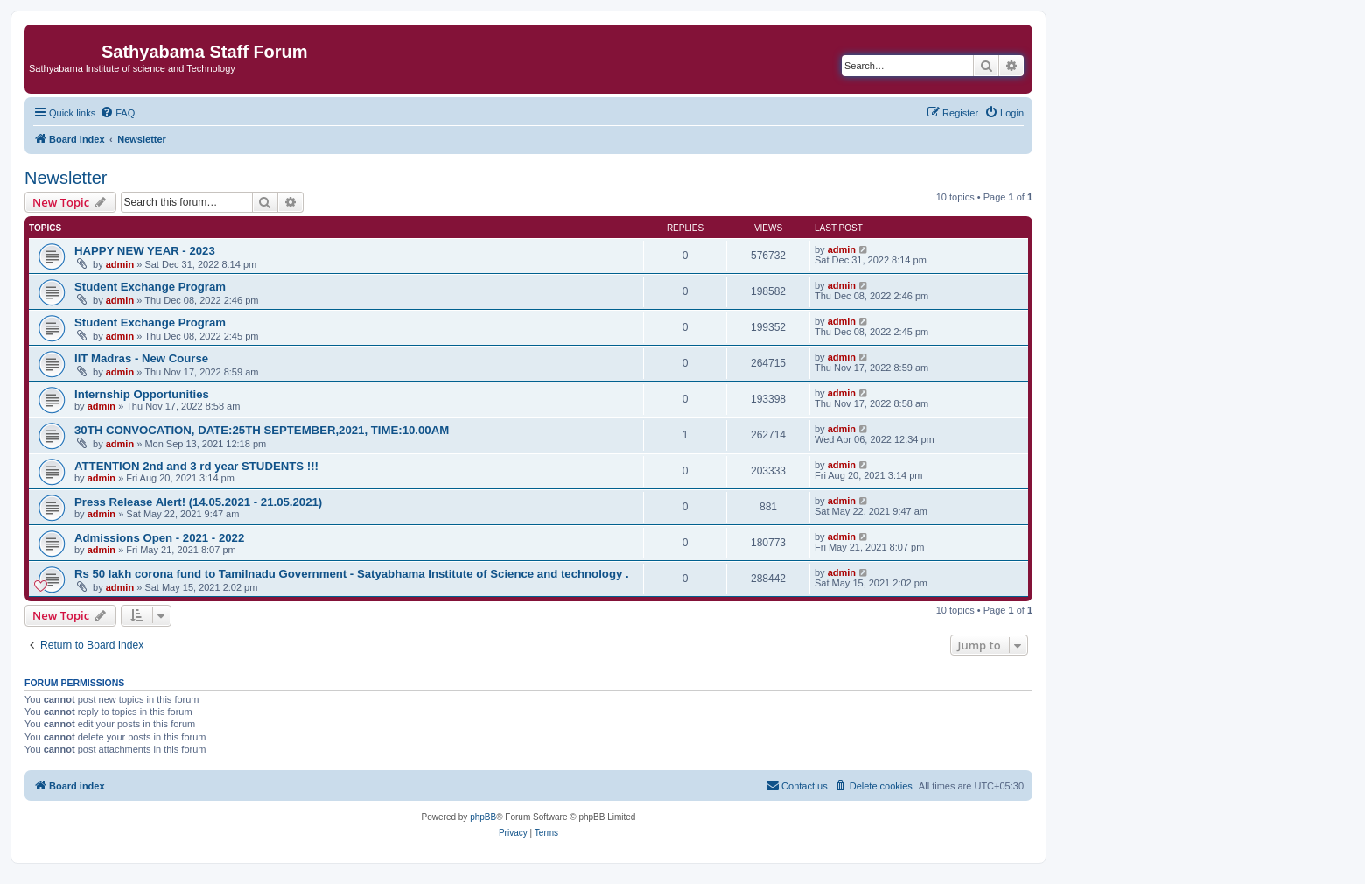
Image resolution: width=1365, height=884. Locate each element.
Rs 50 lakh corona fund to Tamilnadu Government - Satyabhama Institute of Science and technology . (351, 573)
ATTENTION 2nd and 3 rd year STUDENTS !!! (196, 466)
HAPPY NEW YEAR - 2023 (144, 250)
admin (120, 264)
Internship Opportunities (141, 394)
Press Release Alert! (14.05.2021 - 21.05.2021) (198, 502)
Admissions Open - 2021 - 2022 (159, 537)
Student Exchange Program (150, 286)
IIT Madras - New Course (141, 358)
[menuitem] (117, 112)
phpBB (483, 817)
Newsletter (65, 177)
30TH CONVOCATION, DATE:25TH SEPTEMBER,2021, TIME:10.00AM (261, 430)
